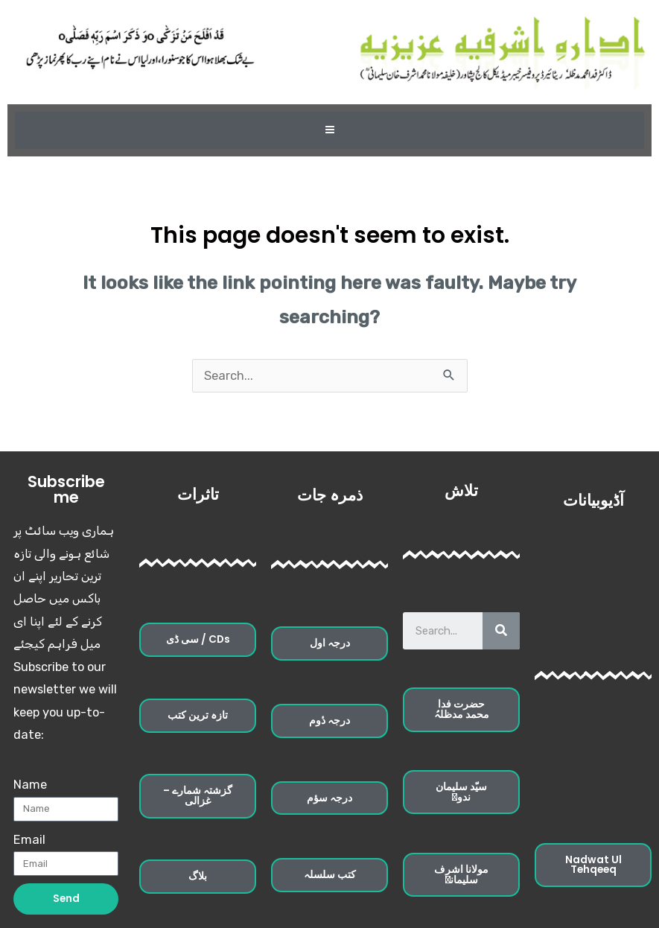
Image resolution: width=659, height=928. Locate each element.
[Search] (501, 630)
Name (30, 785)
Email (29, 840)
